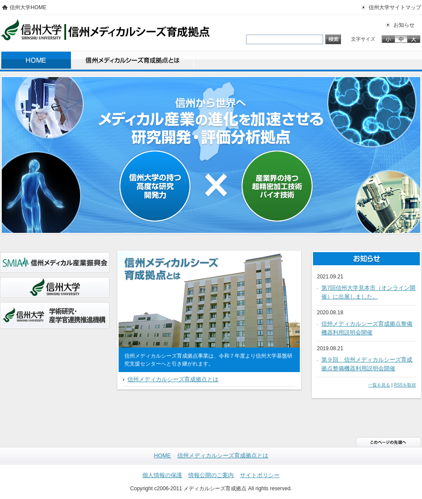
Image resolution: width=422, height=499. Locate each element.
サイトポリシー (260, 475)
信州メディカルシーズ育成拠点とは (132, 62)
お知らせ (404, 25)
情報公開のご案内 (211, 475)
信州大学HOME (28, 7)
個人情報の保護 (162, 475)
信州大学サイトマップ (395, 7)
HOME (35, 62)
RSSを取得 (405, 385)
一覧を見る (379, 385)
